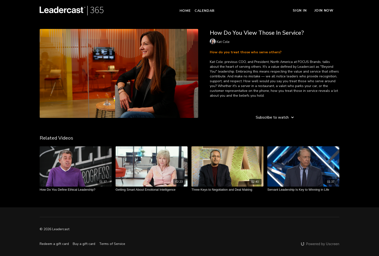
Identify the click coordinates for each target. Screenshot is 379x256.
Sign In (300, 10)
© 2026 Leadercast (54, 229)
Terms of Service (112, 244)
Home (185, 10)
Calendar (205, 10)
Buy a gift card (84, 244)
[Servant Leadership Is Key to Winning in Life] (303, 189)
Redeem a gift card (54, 244)
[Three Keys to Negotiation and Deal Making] (227, 189)
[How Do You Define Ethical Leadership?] (76, 189)
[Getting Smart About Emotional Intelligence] (152, 189)
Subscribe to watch (275, 117)
